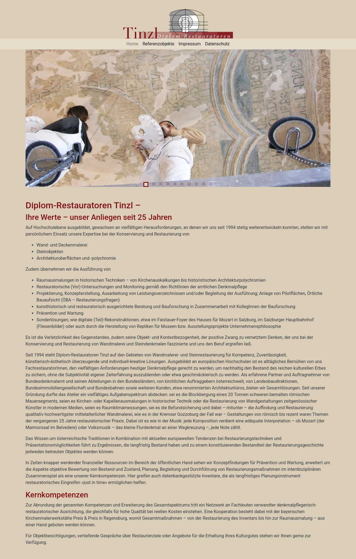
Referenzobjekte (158, 43)
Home (132, 43)
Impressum (190, 43)
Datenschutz (217, 43)
